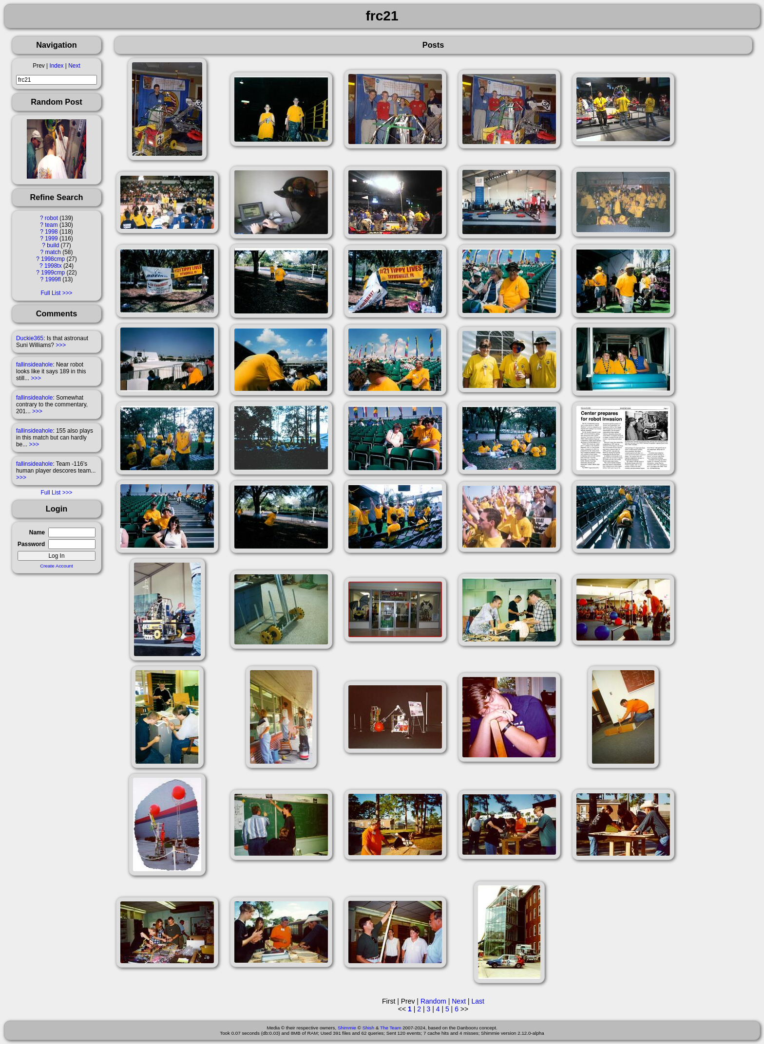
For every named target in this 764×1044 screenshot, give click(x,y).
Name (37, 532)
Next (74, 65)
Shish (369, 1027)
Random (433, 1001)
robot (51, 218)
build (53, 245)
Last (477, 1001)
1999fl (53, 279)
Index (56, 65)
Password (31, 544)
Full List (50, 293)
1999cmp (53, 272)
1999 (51, 238)
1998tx (53, 265)
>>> (61, 345)
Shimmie (347, 1027)
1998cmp (53, 259)
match (53, 252)
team (51, 224)
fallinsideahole (34, 364)
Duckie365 (29, 338)
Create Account (56, 565)
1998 (51, 231)
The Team (390, 1027)
